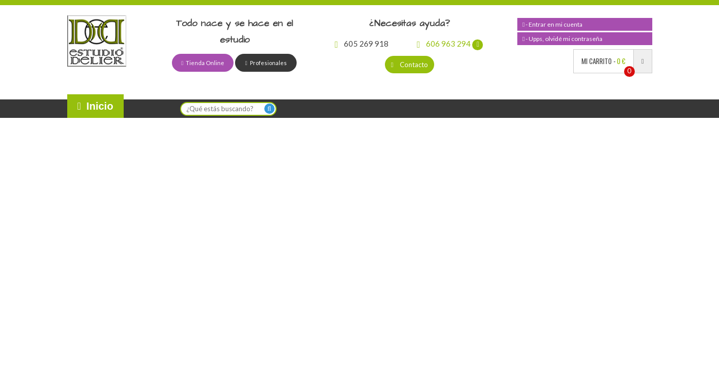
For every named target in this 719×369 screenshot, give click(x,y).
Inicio (95, 106)
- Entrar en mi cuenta (552, 24)
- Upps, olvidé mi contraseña (562, 39)
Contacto (410, 64)
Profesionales (266, 62)
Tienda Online (202, 62)
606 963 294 (450, 43)
